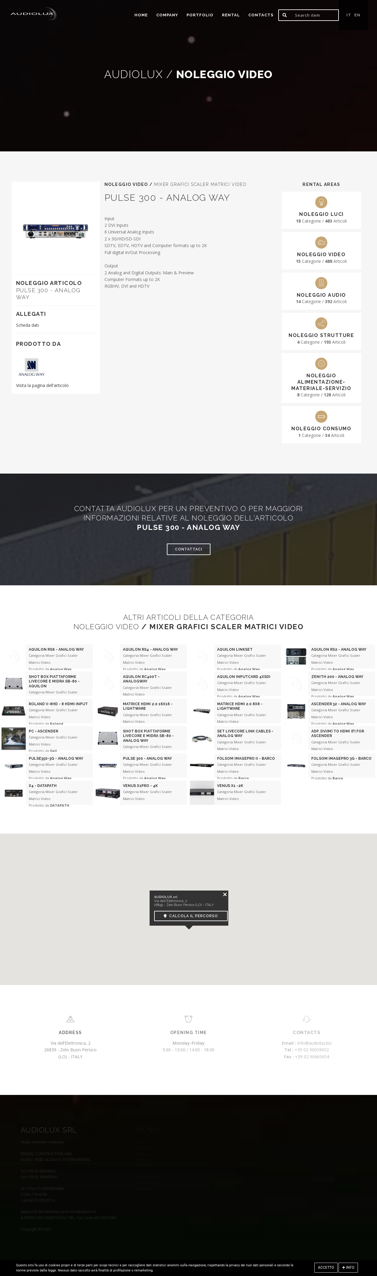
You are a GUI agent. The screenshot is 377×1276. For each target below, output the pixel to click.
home (141, 15)
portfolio (200, 15)
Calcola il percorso (191, 916)
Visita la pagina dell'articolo (42, 385)
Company (167, 15)
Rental (231, 15)
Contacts (260, 15)
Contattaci (188, 549)
